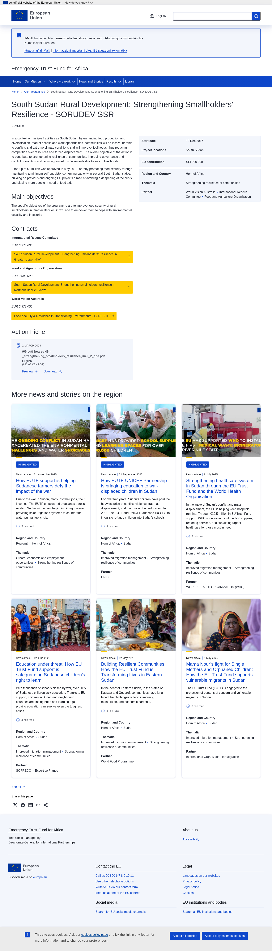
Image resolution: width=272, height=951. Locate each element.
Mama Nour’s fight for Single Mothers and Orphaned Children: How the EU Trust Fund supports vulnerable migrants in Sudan (219, 672)
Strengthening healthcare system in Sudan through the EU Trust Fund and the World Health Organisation (219, 488)
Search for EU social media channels (121, 911)
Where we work (59, 81)
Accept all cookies (185, 935)
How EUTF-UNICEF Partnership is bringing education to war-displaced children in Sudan (134, 486)
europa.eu (40, 877)
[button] (30, 371)
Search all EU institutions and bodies (207, 911)
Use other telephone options (115, 881)
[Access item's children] (45, 81)
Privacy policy (192, 881)
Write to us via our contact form (117, 887)
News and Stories (91, 81)
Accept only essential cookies (225, 935)
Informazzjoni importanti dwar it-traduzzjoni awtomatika (90, 50)
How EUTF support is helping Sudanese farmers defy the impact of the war (46, 486)
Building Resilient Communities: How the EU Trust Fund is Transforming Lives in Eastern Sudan (133, 672)
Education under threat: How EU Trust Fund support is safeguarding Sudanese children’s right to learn (50, 672)
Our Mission (33, 81)
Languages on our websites (201, 875)
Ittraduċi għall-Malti (37, 50)
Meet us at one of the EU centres (118, 892)
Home (17, 81)
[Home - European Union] (30, 15)
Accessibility (191, 839)
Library (129, 81)
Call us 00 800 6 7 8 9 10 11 (115, 875)
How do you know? (79, 2)
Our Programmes (34, 91)
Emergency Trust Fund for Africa (35, 830)
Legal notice (191, 887)
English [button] (158, 16)
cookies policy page (94, 934)
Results (111, 81)
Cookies (188, 892)
